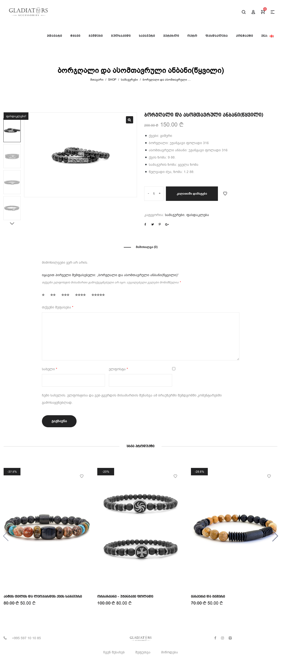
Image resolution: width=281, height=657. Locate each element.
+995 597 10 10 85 (26, 638)
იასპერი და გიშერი (208, 595)
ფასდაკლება (197, 215)
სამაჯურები (129, 80)
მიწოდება (169, 652)
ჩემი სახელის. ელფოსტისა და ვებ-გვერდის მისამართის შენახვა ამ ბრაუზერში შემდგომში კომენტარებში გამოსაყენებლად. (132, 399)
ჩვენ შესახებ (114, 652)
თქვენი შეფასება (57, 307)
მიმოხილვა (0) (146, 247)
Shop (112, 80)
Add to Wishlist (225, 193)
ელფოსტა (118, 369)
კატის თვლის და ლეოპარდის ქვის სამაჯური (43, 596)
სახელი (49, 369)
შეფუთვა (142, 652)
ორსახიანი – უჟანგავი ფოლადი (125, 596)
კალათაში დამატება (192, 194)
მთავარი (97, 80)
